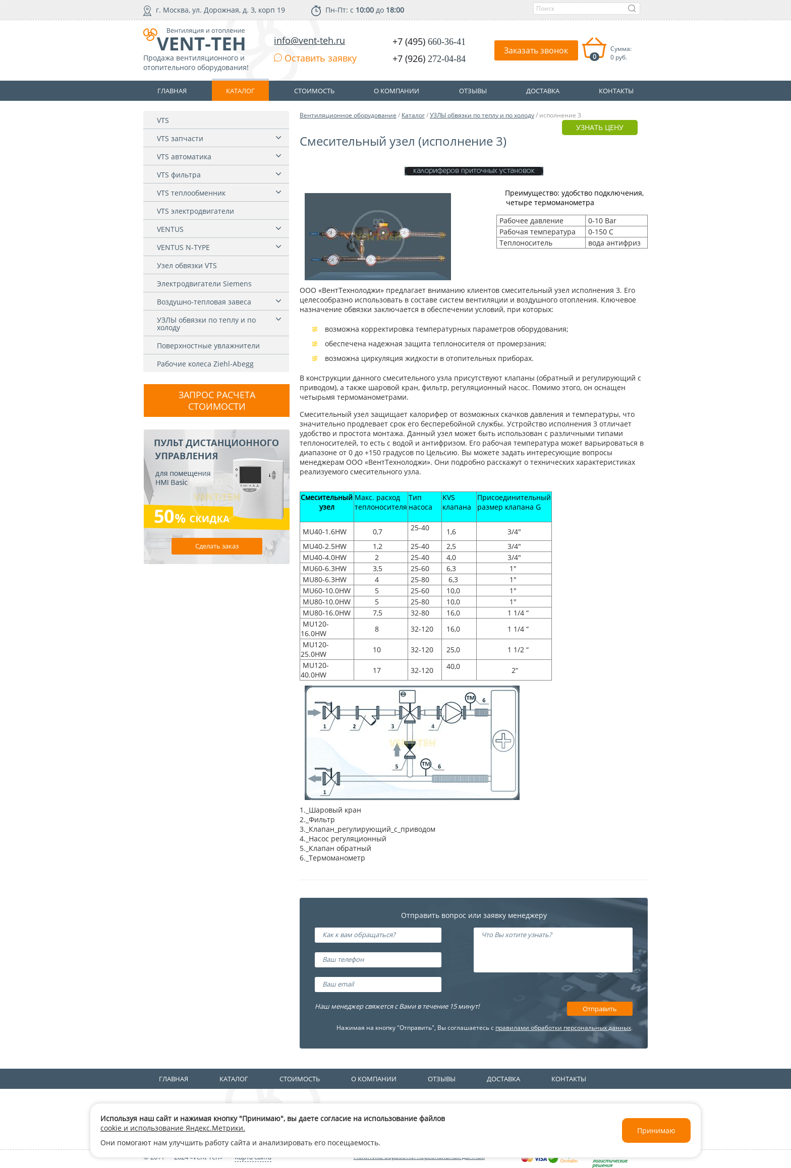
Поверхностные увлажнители (208, 345)
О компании (374, 1078)
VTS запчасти (180, 138)
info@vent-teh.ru (309, 40)
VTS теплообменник (191, 193)
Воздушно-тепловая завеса (204, 301)
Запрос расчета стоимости (217, 400)
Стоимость (299, 1078)
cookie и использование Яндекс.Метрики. (172, 1128)
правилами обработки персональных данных (563, 1027)
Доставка (503, 1078)
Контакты (568, 1078)
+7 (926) (429, 58)
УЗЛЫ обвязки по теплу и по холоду (206, 323)
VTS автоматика (184, 156)
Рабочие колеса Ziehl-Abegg (205, 363)
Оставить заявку (315, 58)
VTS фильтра (179, 174)
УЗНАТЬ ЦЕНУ (600, 127)
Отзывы (442, 1078)
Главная (173, 1078)
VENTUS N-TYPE (183, 247)
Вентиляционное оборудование (348, 115)
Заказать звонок (536, 50)
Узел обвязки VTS (187, 265)
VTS (163, 120)
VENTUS (170, 229)
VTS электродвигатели (195, 211)
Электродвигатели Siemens (204, 283)
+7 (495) (429, 41)
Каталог (413, 115)
